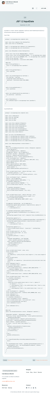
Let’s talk (43, 8)
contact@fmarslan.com (8, 381)
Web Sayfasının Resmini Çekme (15, 360)
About (35, 372)
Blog (31, 372)
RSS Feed (4, 387)
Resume (40, 372)
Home (27, 372)
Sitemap (10, 387)
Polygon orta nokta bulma (41, 360)
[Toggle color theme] (36, 8)
